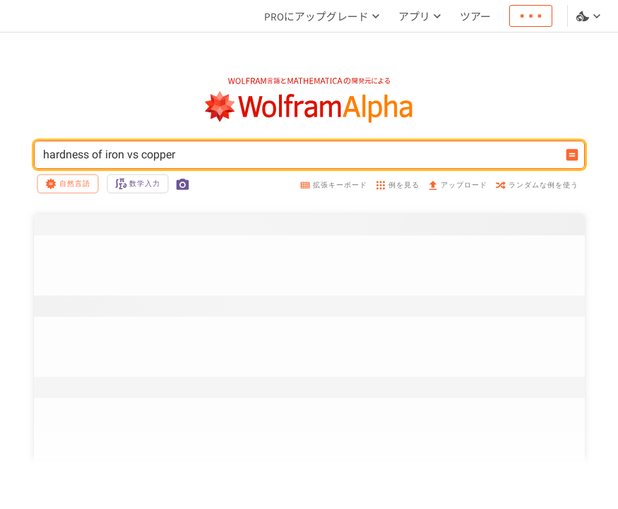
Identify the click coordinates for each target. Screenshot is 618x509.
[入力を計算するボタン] (572, 155)
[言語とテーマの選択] (590, 16)
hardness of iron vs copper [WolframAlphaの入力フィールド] (300, 154)
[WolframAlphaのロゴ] (309, 107)
